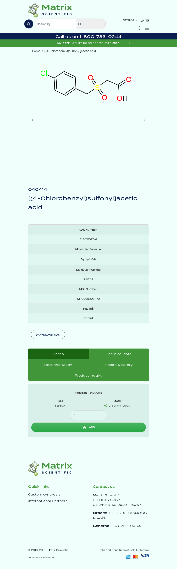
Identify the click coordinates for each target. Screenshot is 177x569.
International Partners (48, 501)
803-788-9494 (126, 526)
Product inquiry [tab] (88, 376)
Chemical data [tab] (119, 354)
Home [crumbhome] (36, 51)
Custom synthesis (44, 494)
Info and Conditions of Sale (117, 550)
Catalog (128, 20)
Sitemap (143, 550)
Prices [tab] (58, 354)
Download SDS (48, 334)
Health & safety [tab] (118, 365)
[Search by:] (56, 24)
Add (88, 427)
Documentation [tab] (58, 365)
